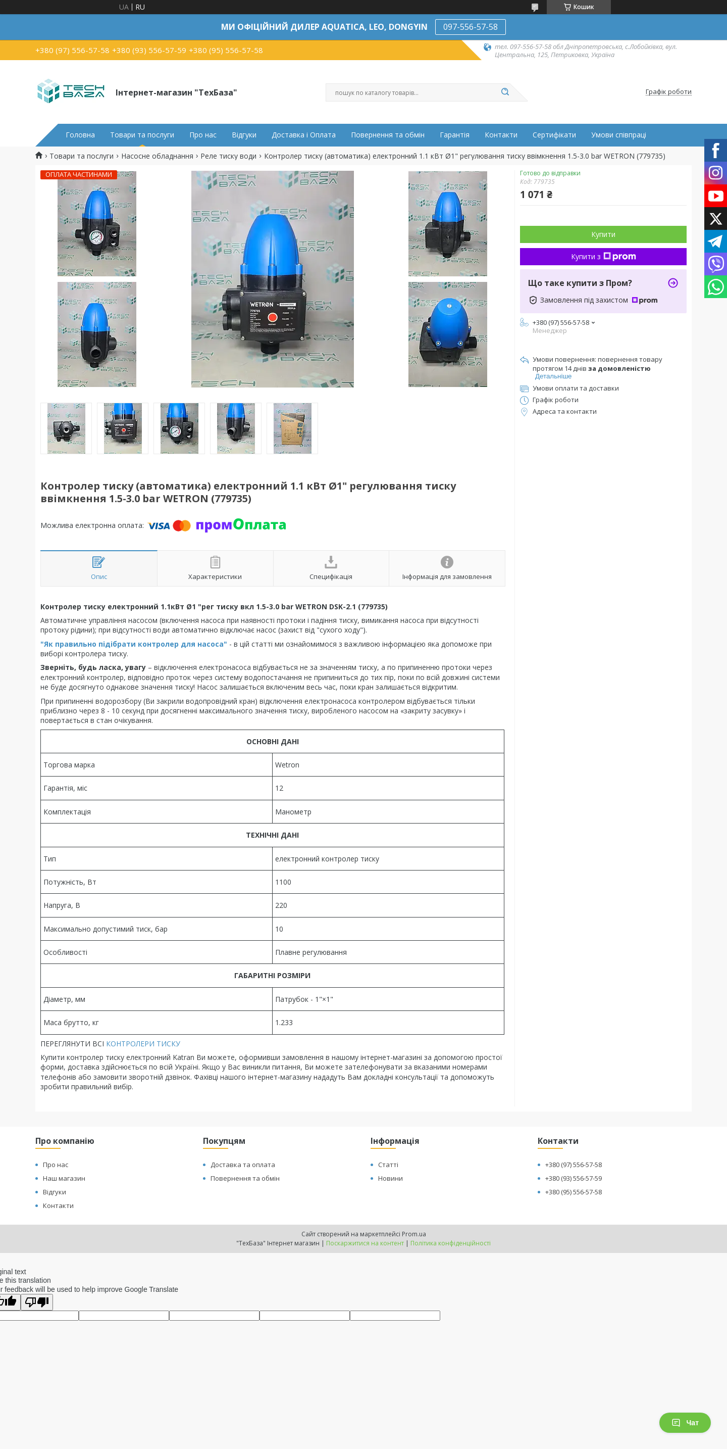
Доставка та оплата (243, 1164)
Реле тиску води (228, 156)
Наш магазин (64, 1178)
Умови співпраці (618, 134)
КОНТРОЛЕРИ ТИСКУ (143, 1043)
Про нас (203, 134)
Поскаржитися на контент (365, 1243)
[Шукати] (505, 92)
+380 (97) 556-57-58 (573, 1164)
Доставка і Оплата (304, 134)
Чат (685, 1422)
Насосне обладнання (157, 156)
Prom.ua (414, 1234)
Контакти (501, 134)
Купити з (603, 256)
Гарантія (455, 134)
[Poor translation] (37, 1302)
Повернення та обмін (388, 134)
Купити (603, 234)
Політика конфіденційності (450, 1243)
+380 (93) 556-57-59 (573, 1178)
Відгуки (244, 134)
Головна (80, 134)
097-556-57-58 (470, 26)
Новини (390, 1178)
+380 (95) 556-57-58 (573, 1191)
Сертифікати (554, 134)
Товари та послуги (142, 134)
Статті (388, 1164)
